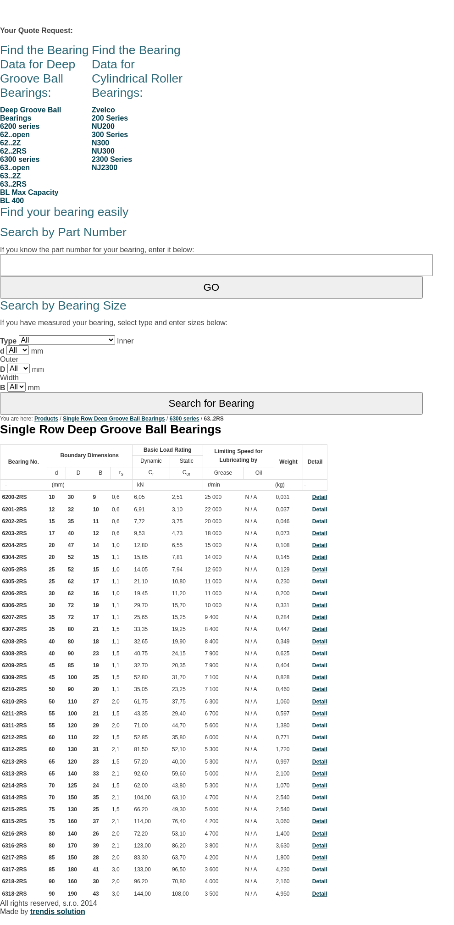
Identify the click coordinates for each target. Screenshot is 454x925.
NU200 (103, 126)
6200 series (19, 126)
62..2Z (10, 143)
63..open (15, 168)
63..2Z (10, 176)
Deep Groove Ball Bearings (30, 114)
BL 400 (12, 201)
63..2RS (13, 184)
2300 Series (112, 159)
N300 (100, 143)
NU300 (103, 151)
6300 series (19, 159)
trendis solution (57, 911)
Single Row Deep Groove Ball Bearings (114, 418)
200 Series (110, 118)
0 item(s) (92, 30)
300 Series (110, 134)
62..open (15, 134)
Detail (319, 497)
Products (46, 418)
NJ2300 (104, 168)
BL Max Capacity (29, 192)
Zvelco (103, 110)
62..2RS (13, 151)
